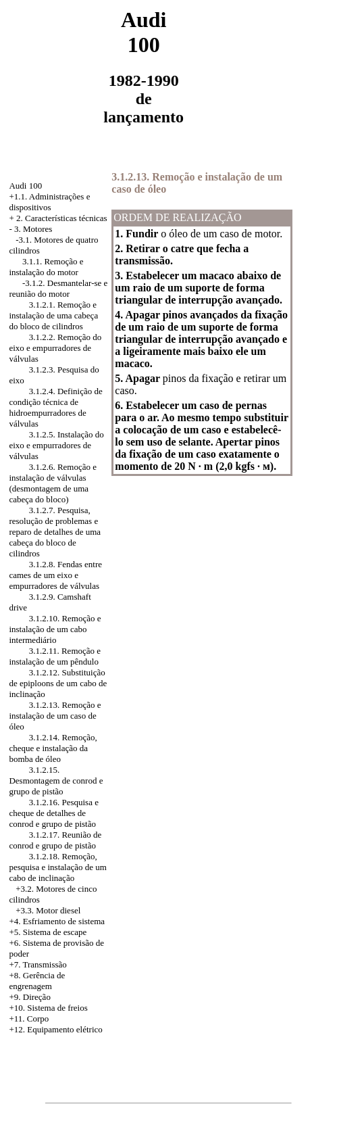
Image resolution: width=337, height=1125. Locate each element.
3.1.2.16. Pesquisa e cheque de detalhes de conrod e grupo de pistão (54, 813)
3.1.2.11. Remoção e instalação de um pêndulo (55, 656)
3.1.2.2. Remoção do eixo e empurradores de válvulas (55, 348)
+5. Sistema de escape (47, 932)
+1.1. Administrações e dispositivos (49, 201)
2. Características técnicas (61, 218)
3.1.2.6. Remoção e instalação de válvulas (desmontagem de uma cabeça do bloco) (53, 483)
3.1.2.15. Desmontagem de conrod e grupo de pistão (56, 780)
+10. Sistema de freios (48, 1008)
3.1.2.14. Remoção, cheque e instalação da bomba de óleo (53, 748)
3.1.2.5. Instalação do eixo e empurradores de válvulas (56, 445)
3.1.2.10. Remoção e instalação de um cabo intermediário (55, 629)
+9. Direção (29, 997)
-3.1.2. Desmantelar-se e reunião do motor (58, 288)
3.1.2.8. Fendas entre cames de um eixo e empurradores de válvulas (55, 575)
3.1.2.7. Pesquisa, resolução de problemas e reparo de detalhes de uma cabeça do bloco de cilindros (55, 531)
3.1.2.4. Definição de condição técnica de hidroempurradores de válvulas (55, 407)
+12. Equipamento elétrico (55, 1029)
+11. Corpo (29, 1018)
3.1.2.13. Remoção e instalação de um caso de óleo (55, 716)
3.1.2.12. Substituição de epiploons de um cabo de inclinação (58, 683)
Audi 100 (25, 186)
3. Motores (33, 229)
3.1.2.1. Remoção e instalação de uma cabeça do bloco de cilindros (53, 315)
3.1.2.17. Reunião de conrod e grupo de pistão (55, 840)
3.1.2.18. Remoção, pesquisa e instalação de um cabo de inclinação (57, 867)
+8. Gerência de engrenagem (37, 980)
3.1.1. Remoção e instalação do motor (46, 266)
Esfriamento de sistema (64, 921)
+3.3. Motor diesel (48, 910)
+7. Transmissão (37, 964)
